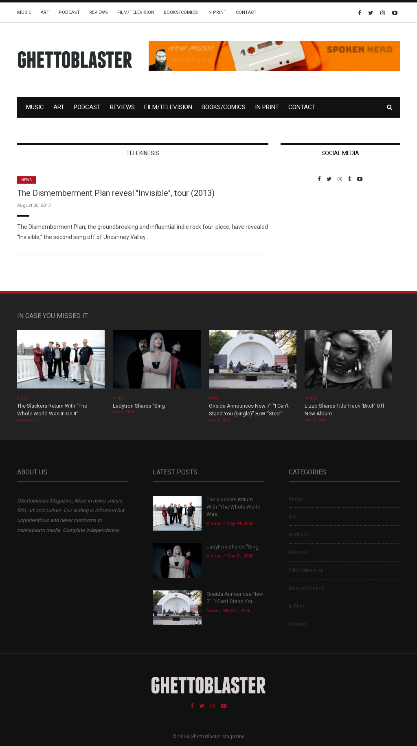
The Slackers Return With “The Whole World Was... (233, 506)
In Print (216, 12)
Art (45, 12)
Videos (23, 398)
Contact (246, 12)
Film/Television (135, 12)
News (26, 180)
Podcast (69, 12)
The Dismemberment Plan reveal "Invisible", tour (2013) (116, 193)
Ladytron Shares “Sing (139, 406)
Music (24, 12)
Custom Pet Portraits (304, 238)
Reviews (98, 12)
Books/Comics (181, 12)
